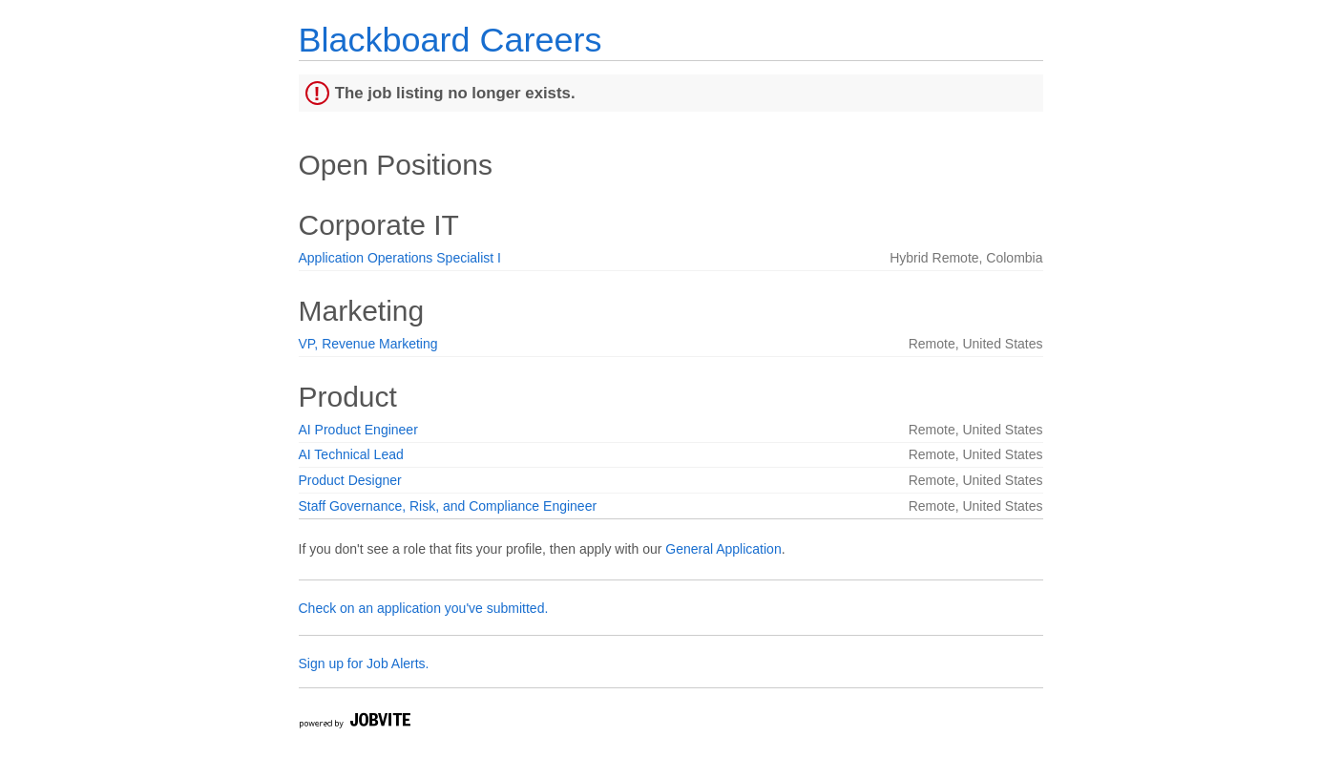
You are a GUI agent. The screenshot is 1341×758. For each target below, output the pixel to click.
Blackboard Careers (450, 39)
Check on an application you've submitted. (424, 608)
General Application (723, 549)
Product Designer (350, 480)
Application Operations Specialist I (400, 257)
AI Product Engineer (358, 429)
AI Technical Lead (351, 454)
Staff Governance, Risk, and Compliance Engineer (448, 506)
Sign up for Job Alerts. (364, 663)
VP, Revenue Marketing (368, 343)
